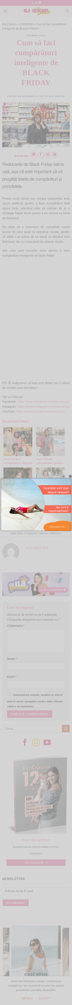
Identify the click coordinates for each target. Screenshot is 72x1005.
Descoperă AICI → (59, 527)
